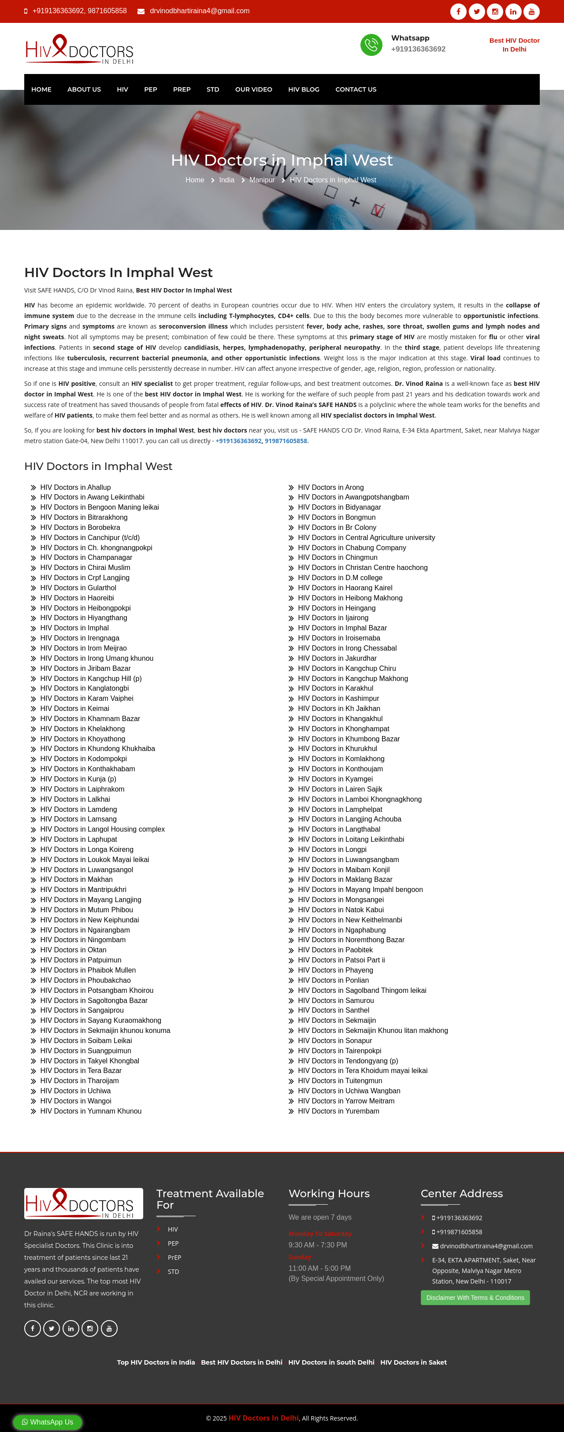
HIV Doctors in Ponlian (329, 980)
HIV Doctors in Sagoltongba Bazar (89, 1000)
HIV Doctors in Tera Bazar (76, 1071)
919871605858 (286, 441)
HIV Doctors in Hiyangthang (79, 618)
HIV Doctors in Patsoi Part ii (337, 960)
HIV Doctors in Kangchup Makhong (348, 678)
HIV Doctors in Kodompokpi (79, 759)
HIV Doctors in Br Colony (332, 527)
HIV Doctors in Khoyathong (78, 739)
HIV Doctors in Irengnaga (75, 638)
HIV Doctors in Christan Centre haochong (358, 568)
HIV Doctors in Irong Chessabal (343, 648)
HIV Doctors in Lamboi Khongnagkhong (355, 799)
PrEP (182, 89)
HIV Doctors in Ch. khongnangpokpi (91, 547)
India (227, 180)
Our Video (253, 89)
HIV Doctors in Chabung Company (347, 547)
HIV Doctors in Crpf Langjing (80, 578)
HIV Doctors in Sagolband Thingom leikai (358, 990)
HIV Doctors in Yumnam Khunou (86, 1111)
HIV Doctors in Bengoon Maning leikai (95, 507)
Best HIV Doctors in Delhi (241, 1362)
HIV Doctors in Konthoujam (336, 769)
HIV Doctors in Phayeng (331, 970)
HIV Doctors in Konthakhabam (83, 769)
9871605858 (107, 11)
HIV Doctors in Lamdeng (74, 809)
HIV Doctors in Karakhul (331, 688)
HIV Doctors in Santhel (329, 1010)
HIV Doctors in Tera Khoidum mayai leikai (358, 1071)
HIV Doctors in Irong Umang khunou (92, 658)
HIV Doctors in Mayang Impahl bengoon (356, 890)
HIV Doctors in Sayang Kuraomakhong (96, 1020)
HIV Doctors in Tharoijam (75, 1081)
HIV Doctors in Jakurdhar (333, 658)
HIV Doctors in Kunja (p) (73, 779)
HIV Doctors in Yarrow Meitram (341, 1101)
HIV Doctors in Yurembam (334, 1111)
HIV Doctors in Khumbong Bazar (344, 739)
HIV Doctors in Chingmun (333, 557)
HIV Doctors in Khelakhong (78, 728)
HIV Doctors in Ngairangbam (80, 930)
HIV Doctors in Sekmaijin (332, 1020)
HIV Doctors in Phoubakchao (81, 980)
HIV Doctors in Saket (413, 1362)
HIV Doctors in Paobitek (331, 950)
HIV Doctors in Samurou (331, 1000)
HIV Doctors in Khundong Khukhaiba (93, 749)
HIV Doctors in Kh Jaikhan (334, 708)
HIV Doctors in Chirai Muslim (80, 568)
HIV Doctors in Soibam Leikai (81, 1040)
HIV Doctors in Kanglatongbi (80, 688)
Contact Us (356, 89)
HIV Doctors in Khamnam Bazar (85, 718)
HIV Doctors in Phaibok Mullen (83, 970)
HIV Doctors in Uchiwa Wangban (345, 1091)
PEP (150, 89)
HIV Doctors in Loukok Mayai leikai (90, 859)
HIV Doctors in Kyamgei (331, 779)
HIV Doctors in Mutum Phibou (82, 909)
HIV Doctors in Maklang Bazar (341, 879)
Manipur (262, 180)
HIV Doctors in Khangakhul (336, 718)
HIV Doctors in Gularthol (73, 587)
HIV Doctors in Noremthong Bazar (346, 940)
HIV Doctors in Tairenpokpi (335, 1050)
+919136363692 (58, 11)
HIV (122, 89)
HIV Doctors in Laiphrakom (78, 789)
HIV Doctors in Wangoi (71, 1101)
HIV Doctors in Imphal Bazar (338, 628)
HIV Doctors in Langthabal (334, 829)
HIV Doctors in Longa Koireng (82, 849)
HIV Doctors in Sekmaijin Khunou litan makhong (368, 1030)
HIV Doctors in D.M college (336, 578)
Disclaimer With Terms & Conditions (475, 1297)
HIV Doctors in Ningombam (78, 940)
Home (41, 89)
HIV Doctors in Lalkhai (70, 799)
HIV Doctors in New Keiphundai (85, 920)
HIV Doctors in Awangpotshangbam (349, 497)
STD (213, 89)
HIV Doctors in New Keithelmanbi (345, 920)
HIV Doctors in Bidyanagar (335, 507)
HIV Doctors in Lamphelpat (335, 809)
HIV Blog (303, 89)
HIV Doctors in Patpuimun (76, 960)
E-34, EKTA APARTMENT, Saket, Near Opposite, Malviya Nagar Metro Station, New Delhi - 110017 (484, 1270)
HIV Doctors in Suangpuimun (81, 1050)
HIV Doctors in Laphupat (74, 839)
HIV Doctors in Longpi (328, 849)
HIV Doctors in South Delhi (332, 1362)
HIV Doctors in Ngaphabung (337, 930)
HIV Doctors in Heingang (332, 608)
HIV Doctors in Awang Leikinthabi (88, 497)
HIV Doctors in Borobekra (75, 527)
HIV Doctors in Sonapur (330, 1040)
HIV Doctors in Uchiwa (71, 1091)
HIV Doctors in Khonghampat (339, 728)
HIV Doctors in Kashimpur (334, 698)
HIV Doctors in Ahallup (71, 487)
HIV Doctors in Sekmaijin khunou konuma (101, 1030)
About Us (84, 89)
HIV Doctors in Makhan (72, 879)
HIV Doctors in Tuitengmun (335, 1081)
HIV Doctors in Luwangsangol (82, 869)
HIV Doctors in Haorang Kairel (341, 587)
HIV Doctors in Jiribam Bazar (81, 668)
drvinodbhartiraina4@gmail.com (199, 11)
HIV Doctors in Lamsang (74, 819)
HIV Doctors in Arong (326, 487)
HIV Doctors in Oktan (69, 950)
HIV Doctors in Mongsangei (336, 900)
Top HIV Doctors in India (156, 1362)
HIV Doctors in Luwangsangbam (344, 859)
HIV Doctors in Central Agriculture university (362, 537)
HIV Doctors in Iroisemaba (334, 638)
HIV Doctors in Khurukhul (333, 749)
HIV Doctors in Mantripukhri (78, 890)
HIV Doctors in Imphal (70, 628)
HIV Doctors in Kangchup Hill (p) (86, 678)
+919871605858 (457, 1232)
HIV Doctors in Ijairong (329, 618)
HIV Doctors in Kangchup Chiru (342, 668)
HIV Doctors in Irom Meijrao (79, 648)
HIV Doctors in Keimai (70, 708)
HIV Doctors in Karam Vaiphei (82, 698)
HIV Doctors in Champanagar (81, 557)
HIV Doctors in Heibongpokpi (81, 608)
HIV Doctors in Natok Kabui (336, 909)
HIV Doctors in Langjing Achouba (345, 819)
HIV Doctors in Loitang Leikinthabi (346, 839)
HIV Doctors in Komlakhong (337, 759)
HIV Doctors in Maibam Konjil (339, 869)
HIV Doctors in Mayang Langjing (86, 900)
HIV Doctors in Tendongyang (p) (343, 1061)
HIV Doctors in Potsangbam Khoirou (92, 990)
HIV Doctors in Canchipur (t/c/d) (85, 537)
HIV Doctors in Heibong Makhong (346, 598)
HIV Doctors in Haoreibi (72, 598)
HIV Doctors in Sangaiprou (77, 1010)
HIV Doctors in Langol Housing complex (98, 829)
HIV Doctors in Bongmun (332, 517)
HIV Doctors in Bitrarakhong (79, 517)
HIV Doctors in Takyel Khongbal (85, 1061)
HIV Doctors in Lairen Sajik (335, 789)
